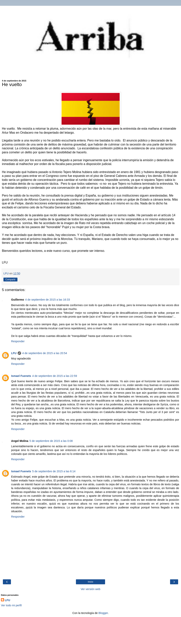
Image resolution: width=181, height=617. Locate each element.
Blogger (103, 613)
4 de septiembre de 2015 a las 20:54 (44, 353)
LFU (13, 353)
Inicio (90, 581)
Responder (18, 341)
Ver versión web (90, 589)
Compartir (10, 279)
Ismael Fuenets (21, 375)
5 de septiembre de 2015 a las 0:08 (51, 440)
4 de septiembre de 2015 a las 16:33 (47, 299)
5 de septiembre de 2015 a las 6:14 (54, 471)
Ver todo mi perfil (11, 605)
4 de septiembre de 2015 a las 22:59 (54, 375)
